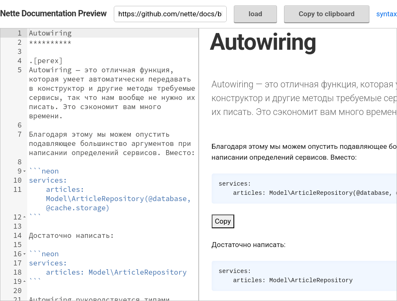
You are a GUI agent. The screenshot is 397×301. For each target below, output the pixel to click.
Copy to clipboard (327, 14)
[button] (24, 171)
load (255, 14)
